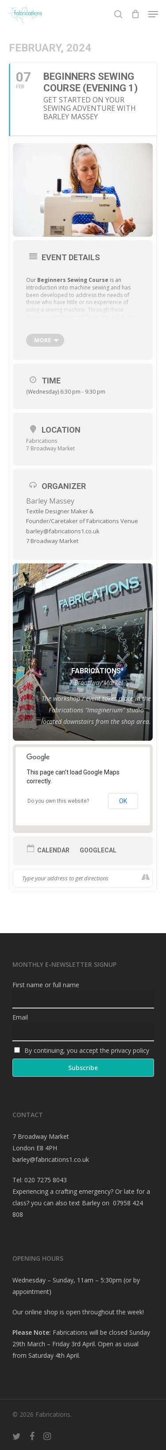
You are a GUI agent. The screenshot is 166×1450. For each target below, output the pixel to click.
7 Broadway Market (50, 448)
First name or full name (45, 985)
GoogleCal (98, 850)
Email (20, 1017)
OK (123, 801)
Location (61, 429)
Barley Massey (50, 501)
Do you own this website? (58, 801)
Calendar (53, 850)
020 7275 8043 (45, 1180)
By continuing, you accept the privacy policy (82, 1050)
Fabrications (41, 441)
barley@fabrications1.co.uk (50, 1159)
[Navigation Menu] (153, 14)
